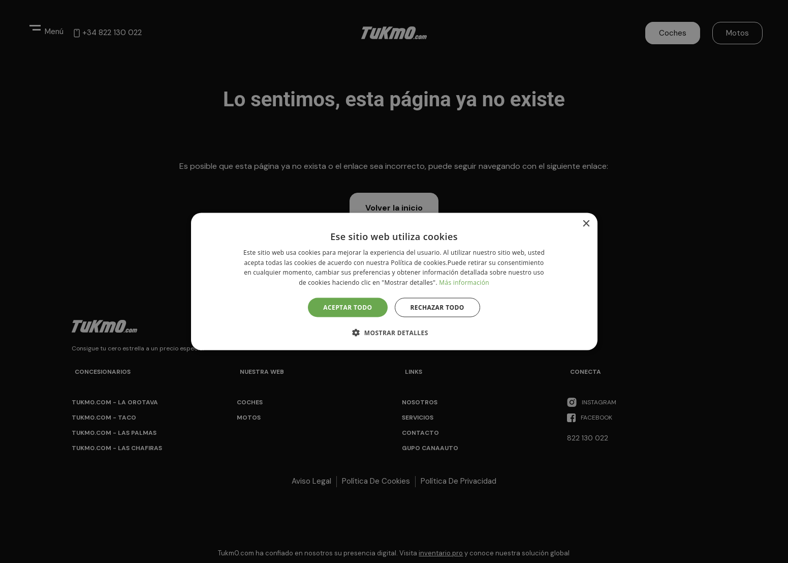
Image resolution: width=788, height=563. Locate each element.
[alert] (394, 281)
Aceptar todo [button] (347, 307)
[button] (394, 333)
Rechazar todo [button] (437, 307)
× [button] (586, 223)
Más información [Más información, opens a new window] (464, 282)
